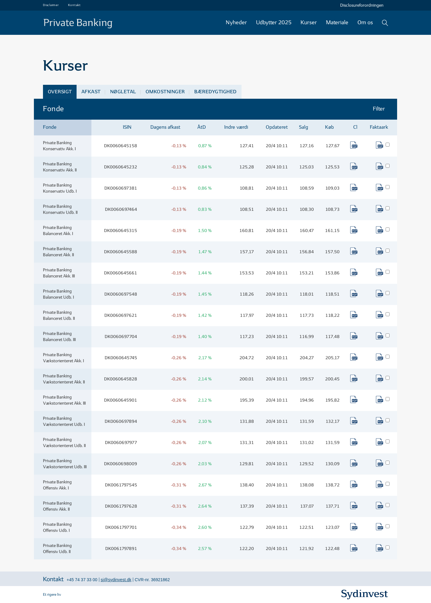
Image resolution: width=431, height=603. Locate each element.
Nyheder (236, 22)
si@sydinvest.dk (116, 579)
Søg (385, 22)
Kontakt (74, 5)
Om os (365, 22)
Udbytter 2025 (273, 22)
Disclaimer (51, 5)
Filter (379, 109)
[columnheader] (62, 128)
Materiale (337, 22)
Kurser (309, 22)
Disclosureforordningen (361, 5)
